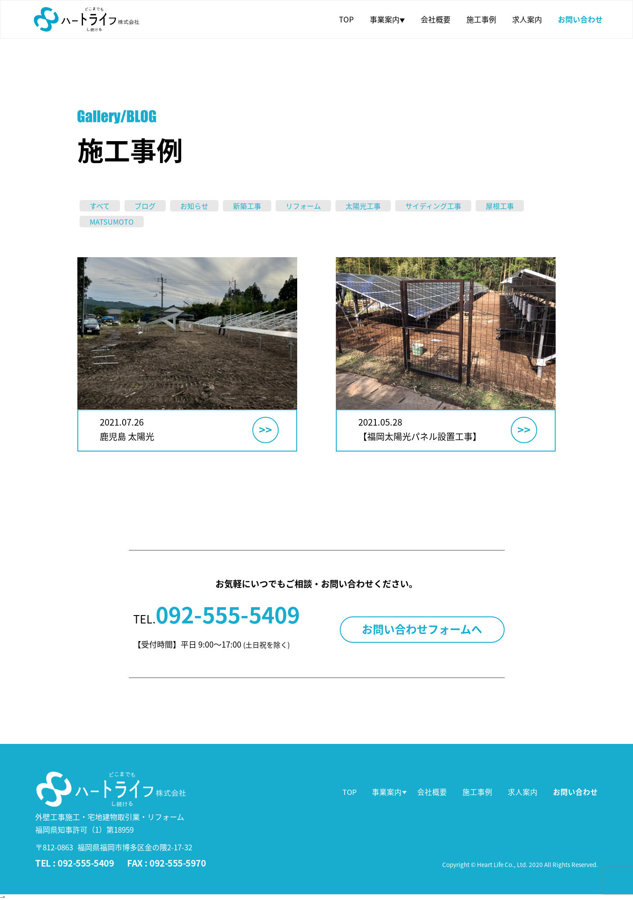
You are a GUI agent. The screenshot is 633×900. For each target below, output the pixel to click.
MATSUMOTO (112, 221)
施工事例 (481, 19)
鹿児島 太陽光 (127, 436)
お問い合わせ (580, 19)
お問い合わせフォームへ (422, 629)
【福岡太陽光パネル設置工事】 (419, 436)
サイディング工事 (433, 205)
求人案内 (527, 19)
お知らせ (194, 205)
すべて (100, 205)
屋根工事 (500, 205)
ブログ (145, 205)
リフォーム (303, 205)
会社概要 (436, 19)
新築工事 (247, 205)
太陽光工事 (363, 205)
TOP (346, 19)
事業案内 (387, 19)
